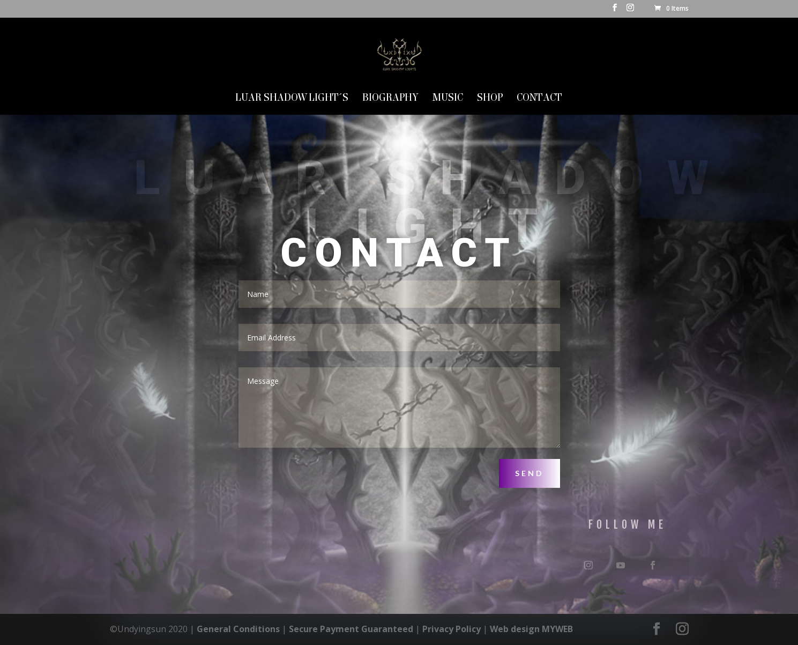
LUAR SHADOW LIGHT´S (291, 98)
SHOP (490, 98)
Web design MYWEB (531, 629)
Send (529, 473)
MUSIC (447, 98)
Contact (539, 98)
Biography (390, 98)
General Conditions (238, 629)
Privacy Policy (451, 629)
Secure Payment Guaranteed (351, 629)
